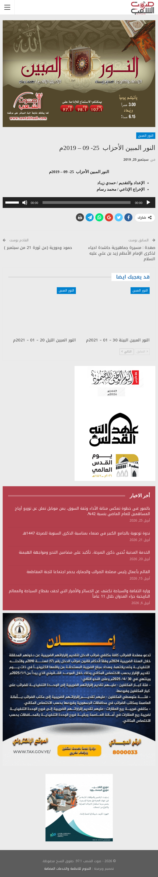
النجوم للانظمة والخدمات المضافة (67, 869)
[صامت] (24, 202)
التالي (126, 351)
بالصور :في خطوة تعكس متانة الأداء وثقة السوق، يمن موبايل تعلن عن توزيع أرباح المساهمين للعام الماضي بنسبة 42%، (82, 511)
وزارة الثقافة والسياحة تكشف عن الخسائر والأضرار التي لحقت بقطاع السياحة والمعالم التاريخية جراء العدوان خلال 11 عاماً (79, 593)
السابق (142, 351)
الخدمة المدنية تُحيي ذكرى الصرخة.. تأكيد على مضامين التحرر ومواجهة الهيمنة (84, 552)
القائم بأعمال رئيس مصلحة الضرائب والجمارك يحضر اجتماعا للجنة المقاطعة (88, 571)
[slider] (87, 202)
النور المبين (145, 136)
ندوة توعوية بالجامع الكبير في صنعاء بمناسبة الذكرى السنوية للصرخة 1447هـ (86, 533)
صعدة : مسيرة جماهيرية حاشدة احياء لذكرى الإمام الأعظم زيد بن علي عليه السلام (121, 253)
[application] (79, 202)
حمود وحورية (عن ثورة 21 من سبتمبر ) (37, 247)
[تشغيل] (148, 202)
